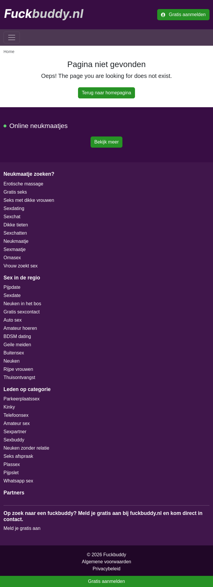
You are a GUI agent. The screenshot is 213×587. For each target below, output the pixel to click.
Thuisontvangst (19, 377)
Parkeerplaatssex (22, 398)
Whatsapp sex (18, 480)
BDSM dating (17, 336)
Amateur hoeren (20, 328)
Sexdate (12, 295)
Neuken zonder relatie (26, 448)
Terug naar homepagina (106, 92)
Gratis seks (15, 192)
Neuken (12, 361)
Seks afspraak (18, 456)
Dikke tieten (16, 224)
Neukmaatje (16, 241)
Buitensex (14, 352)
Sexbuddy (14, 439)
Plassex (12, 464)
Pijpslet (11, 472)
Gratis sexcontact (22, 311)
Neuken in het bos (22, 303)
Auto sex (13, 320)
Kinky (9, 407)
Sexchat (12, 216)
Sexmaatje (15, 249)
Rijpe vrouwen (18, 369)
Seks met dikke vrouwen (29, 200)
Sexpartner (15, 431)
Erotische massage (23, 183)
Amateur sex (17, 423)
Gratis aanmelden (183, 14)
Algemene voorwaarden (106, 561)
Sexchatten (15, 233)
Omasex (12, 257)
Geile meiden (17, 344)
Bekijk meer (106, 141)
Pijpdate (12, 287)
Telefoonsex (16, 415)
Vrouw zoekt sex (21, 265)
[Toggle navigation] (12, 37)
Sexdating (14, 208)
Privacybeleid (106, 568)
